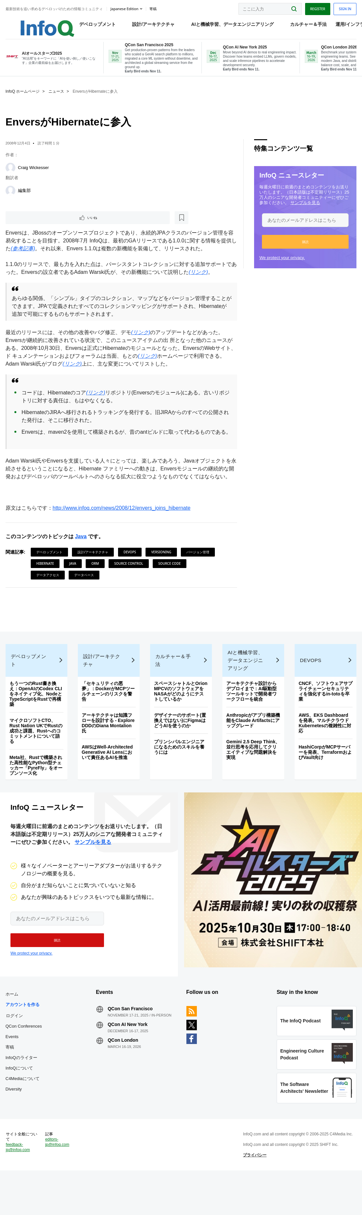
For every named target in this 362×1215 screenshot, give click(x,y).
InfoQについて (20, 1103)
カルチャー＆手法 (302, 26)
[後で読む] (47, 224)
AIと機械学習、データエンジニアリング (225, 26)
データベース (85, 597)
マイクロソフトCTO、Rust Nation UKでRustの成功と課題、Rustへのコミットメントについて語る (36, 760)
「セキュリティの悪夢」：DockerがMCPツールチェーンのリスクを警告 (109, 720)
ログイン (15, 1051)
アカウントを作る (24, 1039)
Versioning (162, 574)
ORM (96, 585)
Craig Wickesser (34, 173)
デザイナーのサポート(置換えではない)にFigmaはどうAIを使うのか (180, 749)
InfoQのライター (22, 1092)
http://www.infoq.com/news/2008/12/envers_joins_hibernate (123, 530)
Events (13, 1071)
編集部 (25, 196)
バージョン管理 (198, 574)
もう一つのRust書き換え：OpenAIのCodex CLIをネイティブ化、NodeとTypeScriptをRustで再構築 (36, 723)
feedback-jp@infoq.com (19, 1189)
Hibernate (46, 585)
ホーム (13, 1029)
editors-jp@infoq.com (58, 1183)
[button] (305, 247)
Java (82, 558)
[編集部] (11, 196)
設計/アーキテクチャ (147, 26)
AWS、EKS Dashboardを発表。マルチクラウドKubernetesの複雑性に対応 (324, 751)
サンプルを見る (305, 208)
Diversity (15, 1124)
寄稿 (11, 1082)
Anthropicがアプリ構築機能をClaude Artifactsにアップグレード (252, 749)
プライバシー (254, 1196)
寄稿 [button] (154, 8)
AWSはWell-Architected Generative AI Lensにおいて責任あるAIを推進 (107, 781)
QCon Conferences (25, 1061)
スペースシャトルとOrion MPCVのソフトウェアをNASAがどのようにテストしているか (181, 720)
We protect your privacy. (281, 263)
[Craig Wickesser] (11, 173)
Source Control (129, 585)
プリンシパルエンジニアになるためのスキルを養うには (179, 776)
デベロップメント (90, 26)
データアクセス (48, 597)
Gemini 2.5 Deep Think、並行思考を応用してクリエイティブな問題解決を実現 (252, 778)
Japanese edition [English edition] (125, 7)
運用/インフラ (343, 26)
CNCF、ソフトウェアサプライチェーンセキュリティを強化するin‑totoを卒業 (323, 720)
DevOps (131, 574)
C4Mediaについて (24, 1113)
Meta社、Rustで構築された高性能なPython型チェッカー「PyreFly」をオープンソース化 (37, 794)
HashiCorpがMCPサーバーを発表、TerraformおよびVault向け (324, 781)
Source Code (170, 585)
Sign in (344, 7)
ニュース (57, 97)
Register (316, 7)
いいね (25, 223)
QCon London (123, 1075)
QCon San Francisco (130, 1043)
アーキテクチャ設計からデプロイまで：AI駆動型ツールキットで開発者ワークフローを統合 (251, 720)
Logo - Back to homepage (33, 23)
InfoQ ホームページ (24, 97)
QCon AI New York (128, 1059)
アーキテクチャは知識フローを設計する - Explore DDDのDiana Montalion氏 (108, 751)
